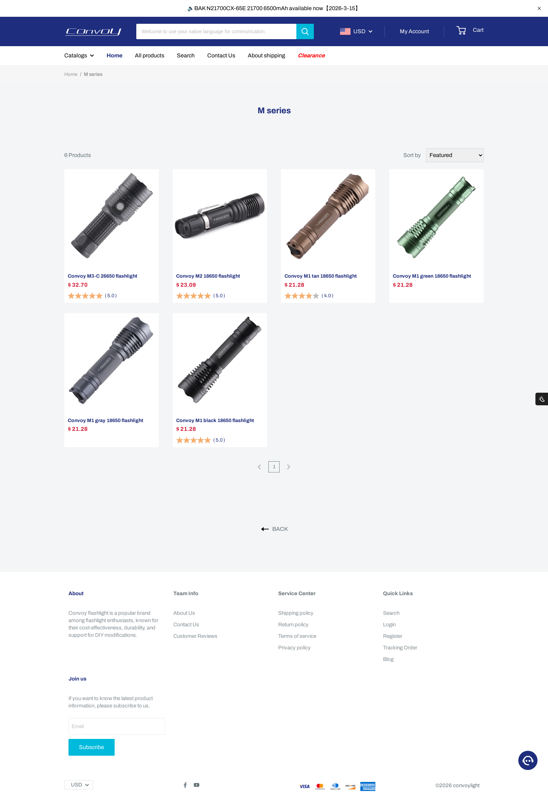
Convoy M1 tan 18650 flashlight (320, 276)
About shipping (266, 55)
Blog (388, 659)
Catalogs (75, 55)
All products (149, 55)
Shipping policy (295, 613)
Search (186, 55)
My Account (414, 31)
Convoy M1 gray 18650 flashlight (105, 420)
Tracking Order (400, 647)
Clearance (311, 55)
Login (389, 624)
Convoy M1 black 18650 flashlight (215, 420)
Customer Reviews (195, 636)
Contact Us (221, 55)
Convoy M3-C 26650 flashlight (102, 276)
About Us (184, 613)
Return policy (293, 624)
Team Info (185, 593)
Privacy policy (294, 647)
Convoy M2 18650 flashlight (208, 276)
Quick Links (398, 593)
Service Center (297, 593)
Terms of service (297, 636)
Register (392, 636)
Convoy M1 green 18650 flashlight (432, 276)
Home (114, 55)
